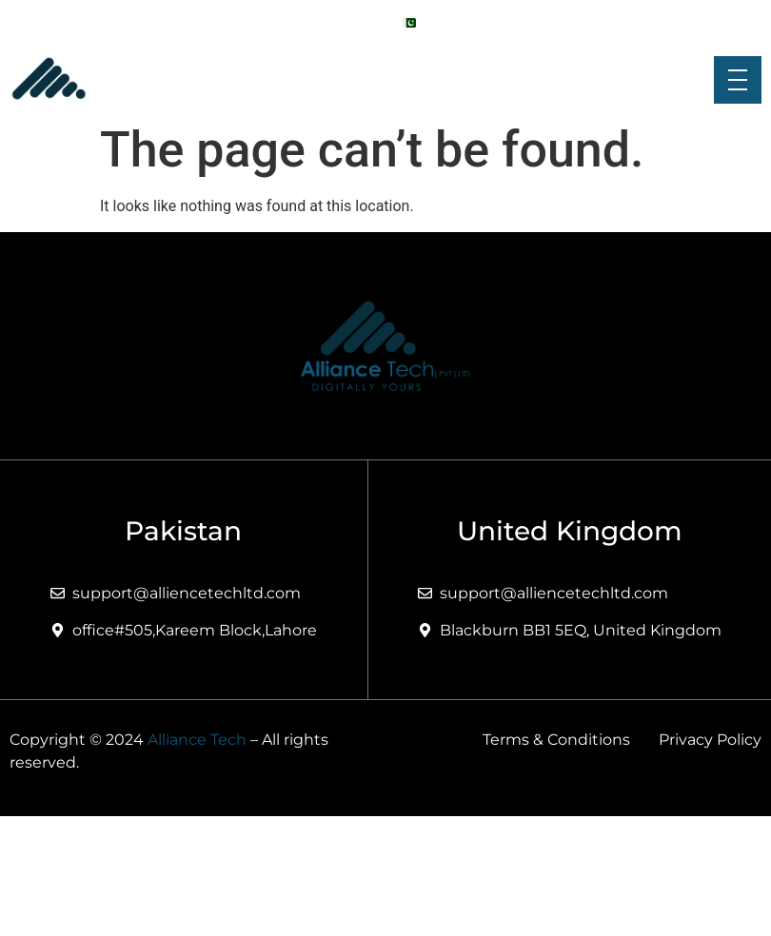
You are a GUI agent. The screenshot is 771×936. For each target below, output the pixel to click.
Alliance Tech (197, 740)
